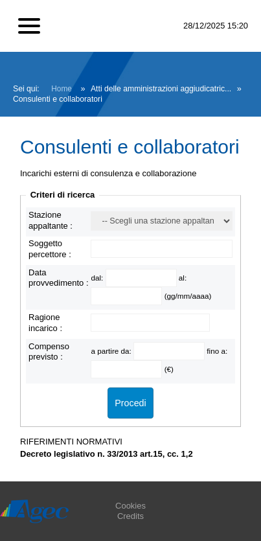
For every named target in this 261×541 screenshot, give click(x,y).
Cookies (130, 506)
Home (61, 88)
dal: (98, 277)
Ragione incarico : (45, 322)
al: (183, 277)
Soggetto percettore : (49, 248)
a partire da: (112, 351)
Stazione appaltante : (50, 220)
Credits (130, 516)
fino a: (217, 351)
